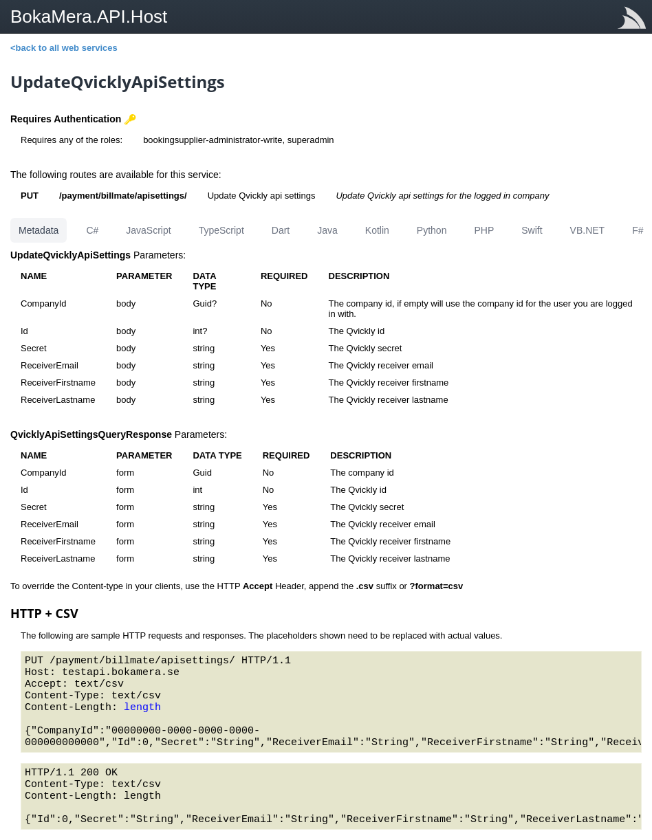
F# (637, 230)
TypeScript (221, 230)
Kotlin (377, 230)
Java (327, 230)
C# (92, 230)
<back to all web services (64, 48)
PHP (484, 230)
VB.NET (587, 230)
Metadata (38, 230)
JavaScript (148, 230)
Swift (531, 230)
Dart (281, 230)
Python (432, 230)
